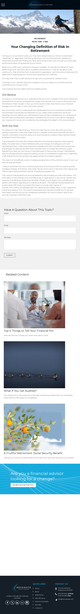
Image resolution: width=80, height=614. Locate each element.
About (37, 591)
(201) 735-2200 (62, 593)
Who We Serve (40, 598)
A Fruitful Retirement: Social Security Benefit (33, 453)
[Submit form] (9, 255)
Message (7, 237)
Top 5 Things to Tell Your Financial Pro (29, 330)
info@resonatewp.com (65, 599)
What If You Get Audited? (20, 390)
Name (6, 213)
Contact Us (38, 608)
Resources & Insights (42, 601)
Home (37, 588)
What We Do (39, 595)
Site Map (38, 605)
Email (6, 225)
